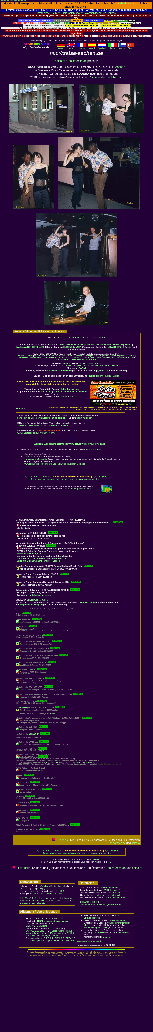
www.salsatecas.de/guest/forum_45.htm (36, 433)
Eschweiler (34, 600)
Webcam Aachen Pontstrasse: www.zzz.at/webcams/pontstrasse (70, 444)
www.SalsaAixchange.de (35, 459)
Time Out (104, 366)
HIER (96, 859)
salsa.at (60, 61)
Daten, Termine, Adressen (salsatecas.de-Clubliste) (81, 337)
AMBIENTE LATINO (25, 356)
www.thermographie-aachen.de (79, 488)
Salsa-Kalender (84, 418)
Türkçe (130, 47)
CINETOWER (86, 363)
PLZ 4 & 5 (70, 938)
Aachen (120, 67)
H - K (33, 888)
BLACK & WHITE (40, 356)
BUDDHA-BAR (54, 356)
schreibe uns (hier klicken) (96, 927)
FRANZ (128, 344)
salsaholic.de (30, 456)
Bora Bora (66, 366)
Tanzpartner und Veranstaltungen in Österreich (101, 904)
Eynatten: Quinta (87, 602)
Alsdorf (52, 714)
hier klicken (123, 932)
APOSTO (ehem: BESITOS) (109, 344)
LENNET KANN (88, 357)
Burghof (77, 366)
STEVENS (130, 357)
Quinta (128, 347)
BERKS (66, 363)
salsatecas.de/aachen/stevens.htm (13, 1)
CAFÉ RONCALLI (67, 356)
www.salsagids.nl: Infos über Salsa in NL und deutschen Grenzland (55, 464)
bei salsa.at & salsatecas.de (52, 921)
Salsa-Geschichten (117, 920)
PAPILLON (121, 357)
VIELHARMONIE (78, 359)
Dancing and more (83, 356)
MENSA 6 (111, 357)
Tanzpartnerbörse (34, 938)
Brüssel (53, 370)
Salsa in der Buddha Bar (106, 77)
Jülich (45, 600)
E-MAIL (106, 937)
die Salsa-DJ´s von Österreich (106, 895)
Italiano (112, 47)
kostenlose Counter (48, 13)
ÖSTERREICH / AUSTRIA (61, 940)
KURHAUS (47, 357)
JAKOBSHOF (23, 357)
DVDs (58, 928)
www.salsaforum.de (95, 449)
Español (92, 47)
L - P (39, 888)
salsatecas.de (77, 61)
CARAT (82, 368)
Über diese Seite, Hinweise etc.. (50, 918)
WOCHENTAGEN (112, 890)
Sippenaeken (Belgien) (31, 604)
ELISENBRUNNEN (72, 347)
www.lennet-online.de (50, 762)
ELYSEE (106, 356)
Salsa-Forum (66, 396)
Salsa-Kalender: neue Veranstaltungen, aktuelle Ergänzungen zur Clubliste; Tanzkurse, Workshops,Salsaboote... (51, 933)
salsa (78, 955)
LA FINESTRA (75, 357)
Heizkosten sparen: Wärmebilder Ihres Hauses (89, 13)
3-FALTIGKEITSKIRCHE (71, 344)
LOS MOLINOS (101, 357)
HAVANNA (115, 356)
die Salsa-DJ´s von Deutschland (48, 893)
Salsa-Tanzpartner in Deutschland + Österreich (64, 391)
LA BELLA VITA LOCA (60, 357)
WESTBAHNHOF (91, 359)
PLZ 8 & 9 (43, 940)
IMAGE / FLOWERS (127, 356)
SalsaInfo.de (38, 558)
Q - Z (45, 888)
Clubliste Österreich (108, 887)
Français (81, 47)
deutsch (61, 47)
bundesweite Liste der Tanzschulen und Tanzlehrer (42, 418)
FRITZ (98, 363)
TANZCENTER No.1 (62, 359)
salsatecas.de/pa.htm (89, 479)
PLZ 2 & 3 (59, 938)
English (71, 47)
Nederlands (102, 47)
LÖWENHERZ (115, 347)
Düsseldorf (96, 375)
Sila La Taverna (90, 366)
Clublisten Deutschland (51, 886)
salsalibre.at (126, 3)
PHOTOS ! (59, 891)
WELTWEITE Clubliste (36, 926)
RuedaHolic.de (59, 558)
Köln (108, 375)
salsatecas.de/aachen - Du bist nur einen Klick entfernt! (43, 425)
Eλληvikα (122, 47)
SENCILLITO (38, 347)
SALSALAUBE (23, 347)
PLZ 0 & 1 (48, 938)
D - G (27, 888)
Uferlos (114, 366)
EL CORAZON (96, 356)
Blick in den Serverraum (116, 897)
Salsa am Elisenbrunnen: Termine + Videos (38, 561)
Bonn (116, 375)
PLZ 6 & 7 (32, 940)
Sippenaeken (65, 370)
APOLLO (89, 344)
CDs (50, 928)
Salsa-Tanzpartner (70, 389)
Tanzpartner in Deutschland (58, 898)
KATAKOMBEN (35, 357)
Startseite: (60, 840)
